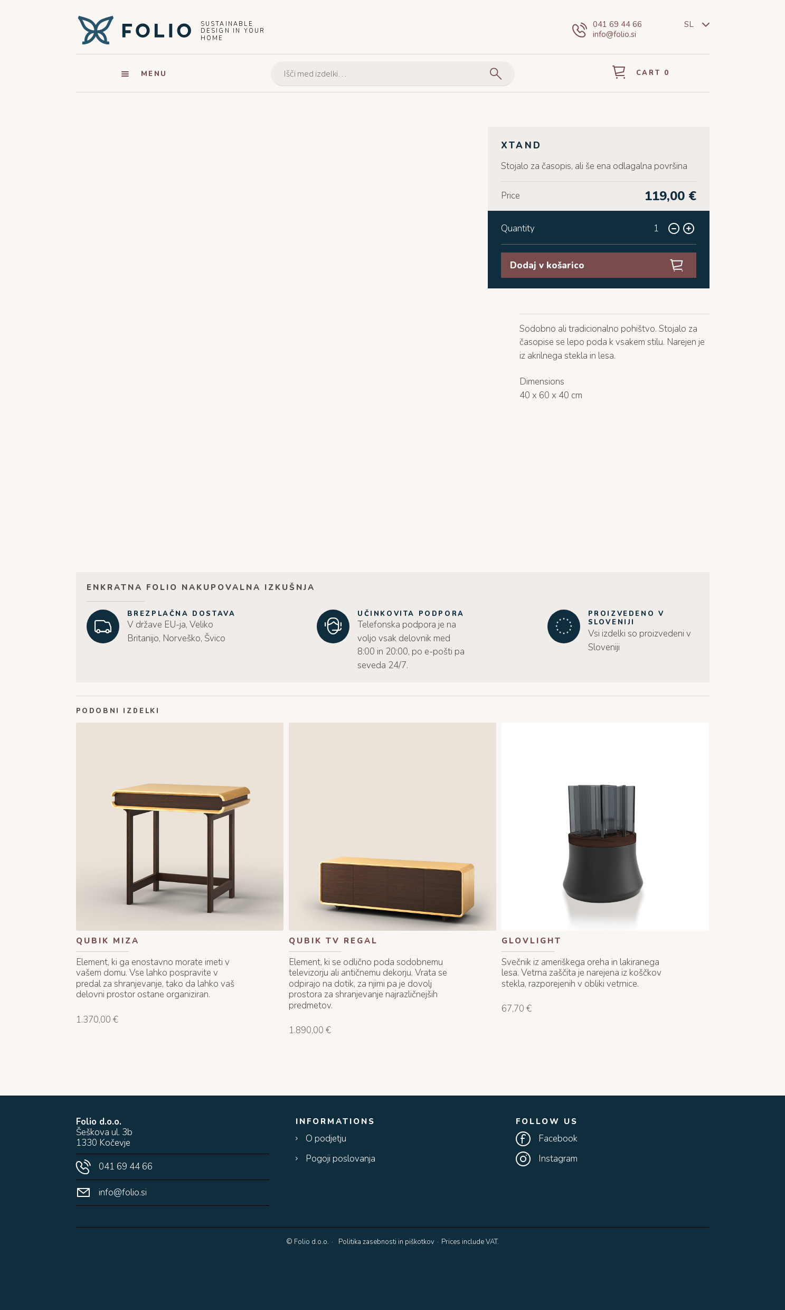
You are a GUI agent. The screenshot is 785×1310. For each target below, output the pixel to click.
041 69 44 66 (617, 25)
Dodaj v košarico (547, 265)
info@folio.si (614, 35)
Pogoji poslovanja (340, 1159)
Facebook (558, 1139)
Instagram (558, 1159)
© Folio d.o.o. (307, 1242)
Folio (134, 29)
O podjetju (326, 1139)
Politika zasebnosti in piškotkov (386, 1242)
